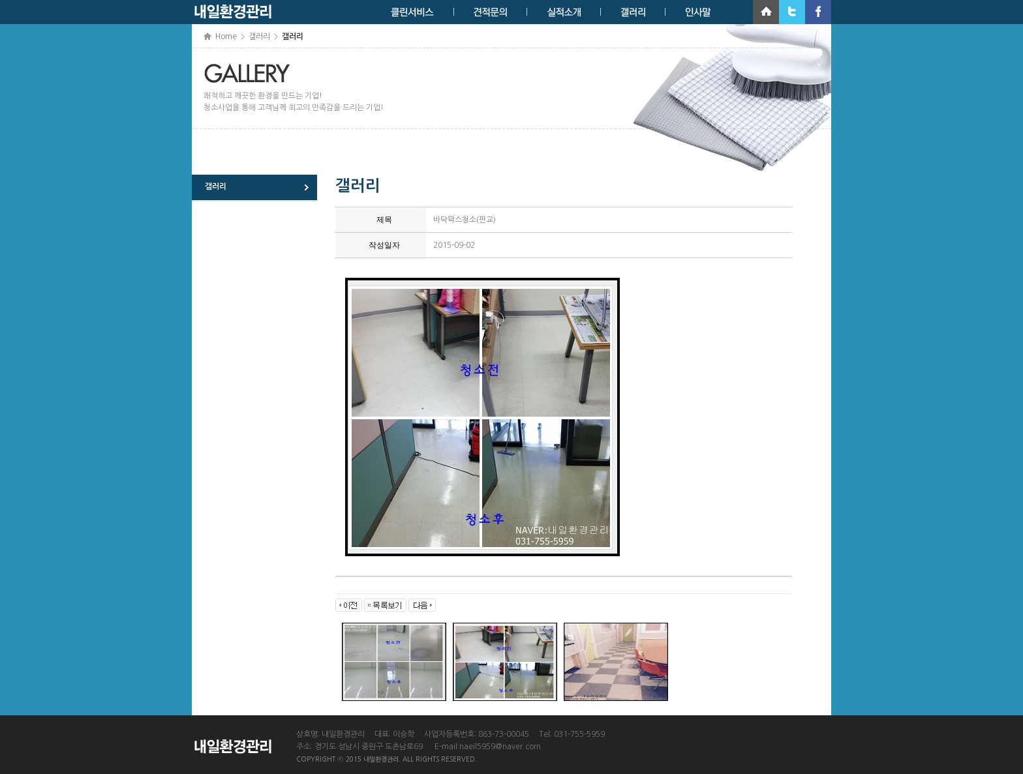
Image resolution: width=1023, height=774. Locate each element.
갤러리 (215, 186)
